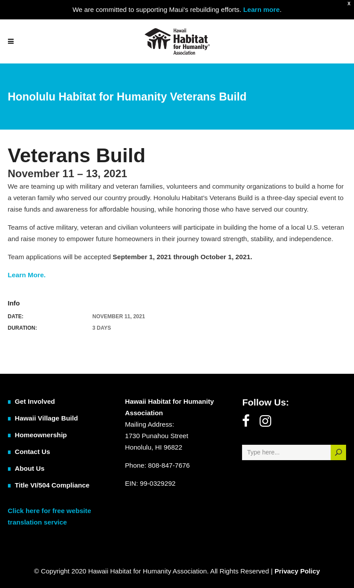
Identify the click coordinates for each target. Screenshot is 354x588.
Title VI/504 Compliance (52, 485)
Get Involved (35, 401)
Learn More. (27, 275)
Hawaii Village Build (46, 418)
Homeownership (41, 435)
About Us (30, 468)
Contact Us (32, 451)
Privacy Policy (297, 571)
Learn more (260, 9)
